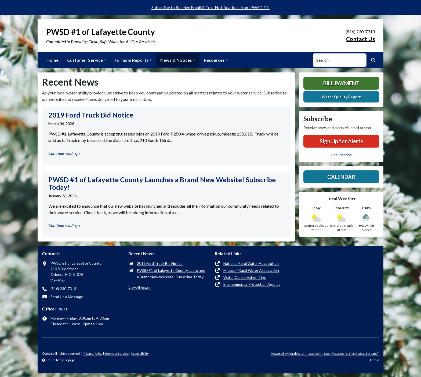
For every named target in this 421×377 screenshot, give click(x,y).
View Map (57, 280)
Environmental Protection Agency (251, 284)
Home (52, 60)
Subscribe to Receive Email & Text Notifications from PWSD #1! (210, 7)
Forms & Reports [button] (131, 60)
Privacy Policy (92, 354)
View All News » (139, 288)
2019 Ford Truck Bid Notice (160, 263)
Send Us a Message (66, 296)
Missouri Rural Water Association (251, 270)
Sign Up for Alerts (341, 141)
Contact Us (360, 39)
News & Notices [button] (176, 60)
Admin (374, 360)
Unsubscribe (341, 154)
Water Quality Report (341, 96)
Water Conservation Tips (244, 277)
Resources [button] (214, 60)
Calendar (341, 177)
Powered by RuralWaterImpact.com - (325, 354)
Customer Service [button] (85, 60)
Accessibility (140, 354)
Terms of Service (116, 354)
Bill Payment (341, 83)
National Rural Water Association (251, 263)
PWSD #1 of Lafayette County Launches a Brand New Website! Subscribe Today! (171, 273)
